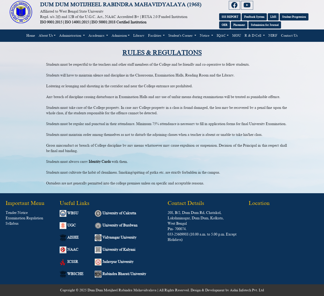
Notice (205, 35)
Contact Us (289, 35)
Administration (70, 35)
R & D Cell (253, 35)
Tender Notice (17, 213)
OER (224, 25)
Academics (96, 35)
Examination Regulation (24, 218)
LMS (273, 16)
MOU (236, 35)
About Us (46, 35)
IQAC (221, 35)
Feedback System (254, 16)
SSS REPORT (230, 16)
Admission (119, 35)
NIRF (272, 35)
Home (31, 35)
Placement (239, 25)
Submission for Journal (265, 25)
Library (138, 35)
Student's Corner (181, 35)
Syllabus (12, 224)
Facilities (155, 35)
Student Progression (294, 16)
